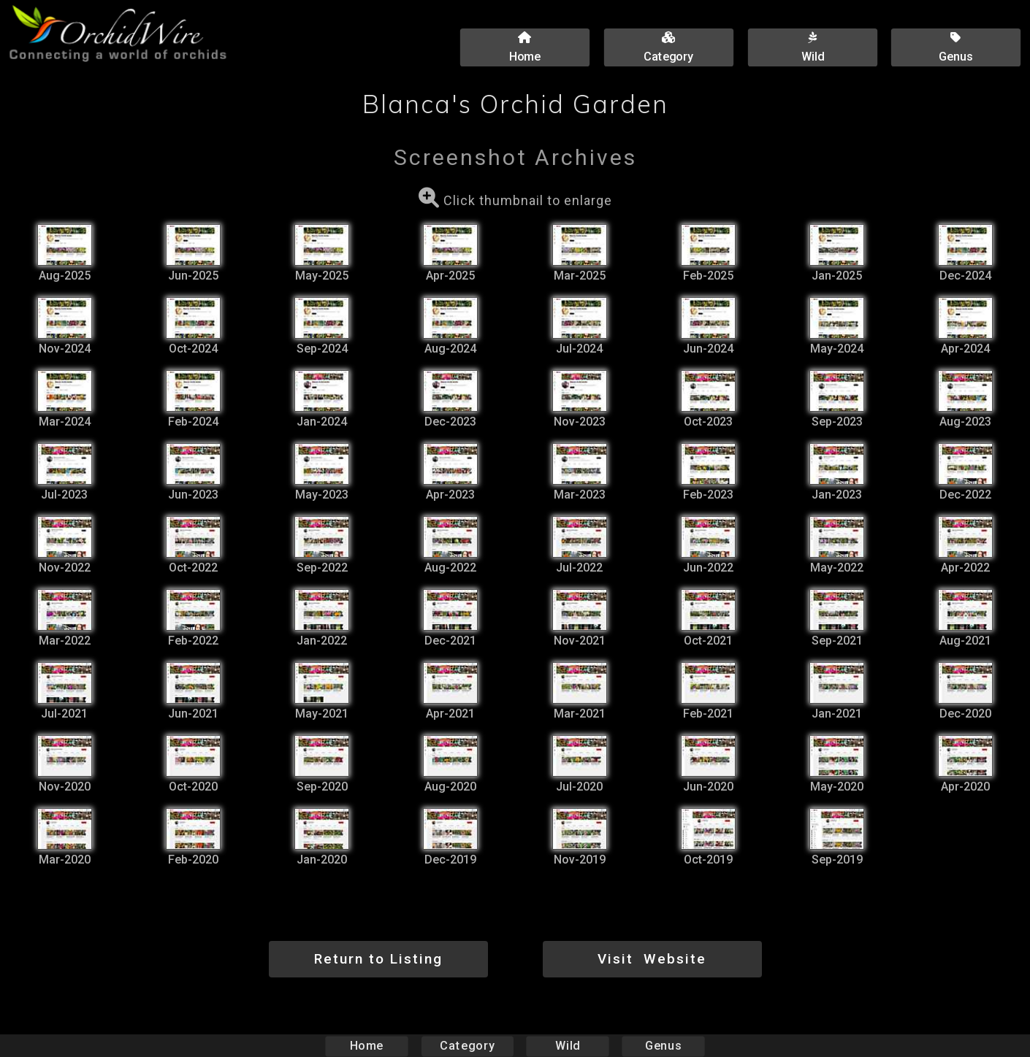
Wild (567, 1046)
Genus (662, 1046)
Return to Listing (378, 958)
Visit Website (652, 958)
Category (467, 1046)
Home (367, 1046)
